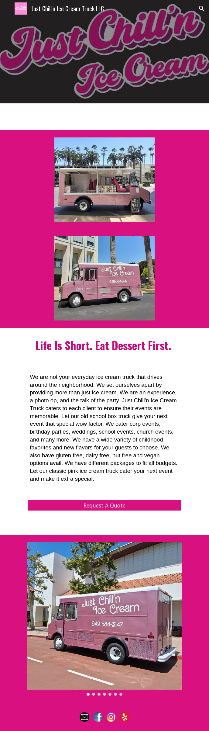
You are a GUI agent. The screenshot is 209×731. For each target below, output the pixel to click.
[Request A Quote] (104, 505)
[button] (7, 8)
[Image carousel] (104, 618)
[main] (104, 345)
